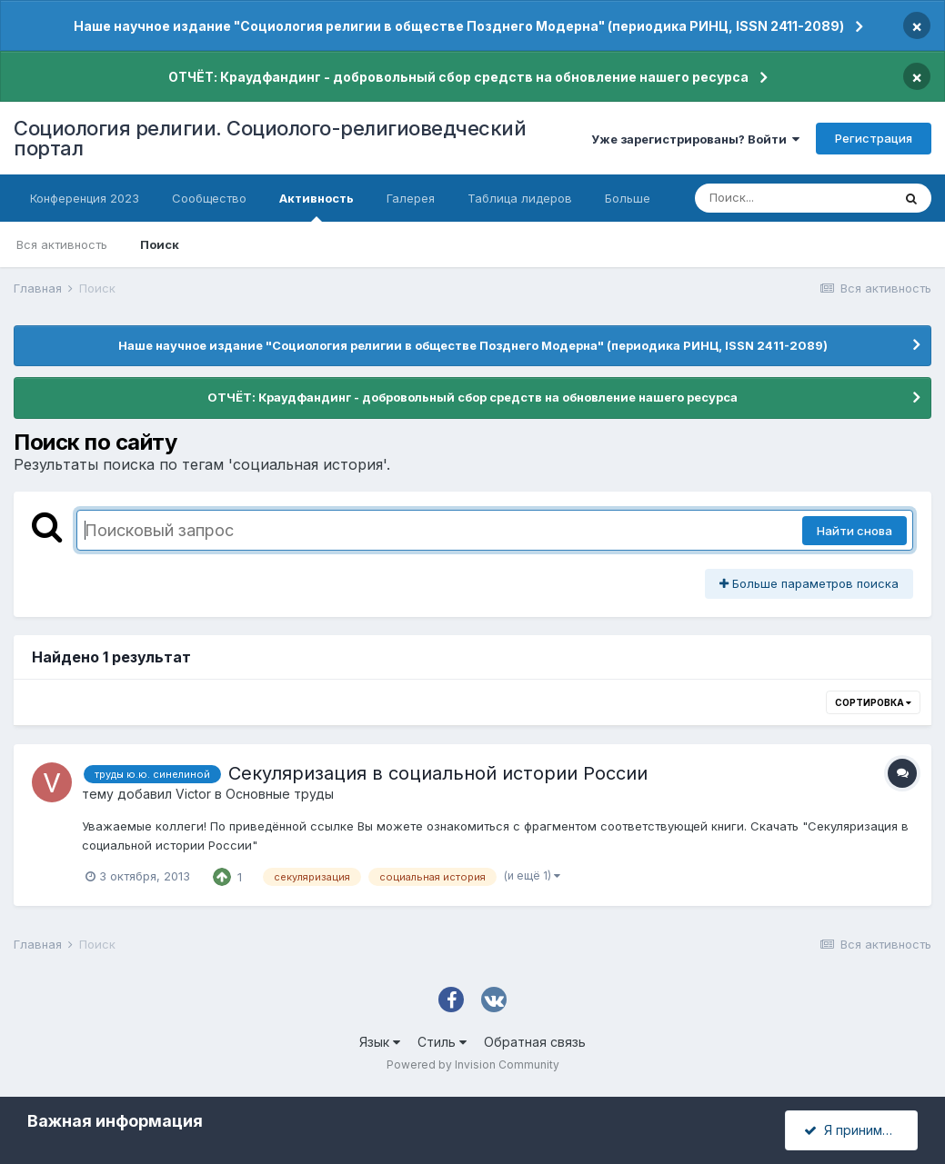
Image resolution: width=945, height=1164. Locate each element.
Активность (316, 206)
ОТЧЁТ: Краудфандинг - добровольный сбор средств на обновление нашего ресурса (458, 77)
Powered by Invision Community (473, 1064)
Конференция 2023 (84, 198)
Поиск (159, 244)
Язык (379, 1042)
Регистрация (873, 138)
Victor (193, 793)
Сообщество (209, 198)
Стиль (442, 1042)
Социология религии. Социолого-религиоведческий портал (270, 138)
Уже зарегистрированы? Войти (695, 139)
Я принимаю (852, 1130)
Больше (627, 198)
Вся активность (61, 244)
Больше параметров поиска (809, 583)
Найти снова (854, 530)
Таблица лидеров (519, 198)
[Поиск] (793, 198)
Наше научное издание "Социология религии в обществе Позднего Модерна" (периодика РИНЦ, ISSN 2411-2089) (459, 26)
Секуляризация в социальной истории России (438, 773)
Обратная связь (535, 1042)
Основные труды (280, 793)
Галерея (411, 198)
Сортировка (873, 702)
